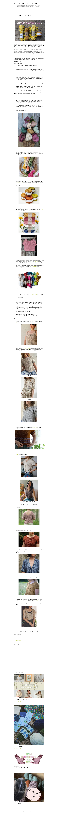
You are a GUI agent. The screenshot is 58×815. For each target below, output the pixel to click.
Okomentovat (18, 701)
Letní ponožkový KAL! (21, 768)
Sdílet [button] (15, 701)
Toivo (42, 209)
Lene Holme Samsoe (26, 348)
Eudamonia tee (18, 504)
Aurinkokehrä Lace (19, 182)
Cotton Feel (34, 294)
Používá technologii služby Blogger (29, 811)
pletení (17, 640)
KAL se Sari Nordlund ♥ (22, 699)
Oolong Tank (32, 453)
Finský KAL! (17, 803)
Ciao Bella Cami (18, 322)
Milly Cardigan (36, 600)
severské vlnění (20, 640)
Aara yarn (30, 150)
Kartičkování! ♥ (19, 746)
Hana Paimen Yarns (27, 3)
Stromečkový (18, 577)
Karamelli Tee (34, 427)
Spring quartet (34, 266)
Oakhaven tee (24, 528)
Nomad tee (29, 549)
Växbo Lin (36, 261)
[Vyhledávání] (43, 3)
